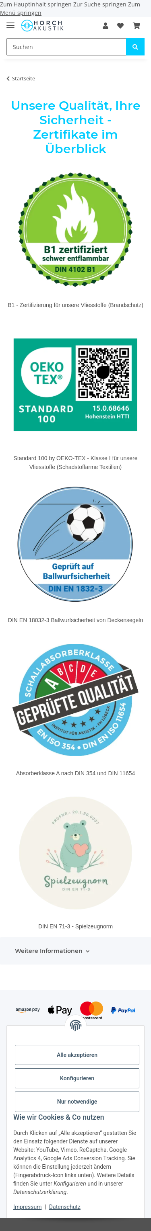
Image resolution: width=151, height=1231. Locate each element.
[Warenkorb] (136, 26)
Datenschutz (65, 1207)
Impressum (27, 1207)
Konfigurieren (77, 1078)
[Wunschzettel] (120, 26)
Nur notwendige (77, 1101)
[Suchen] (66, 46)
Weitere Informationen (49, 950)
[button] (105, 26)
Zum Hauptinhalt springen (36, 4)
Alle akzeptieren (77, 1055)
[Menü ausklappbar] (10, 22)
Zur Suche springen (100, 4)
